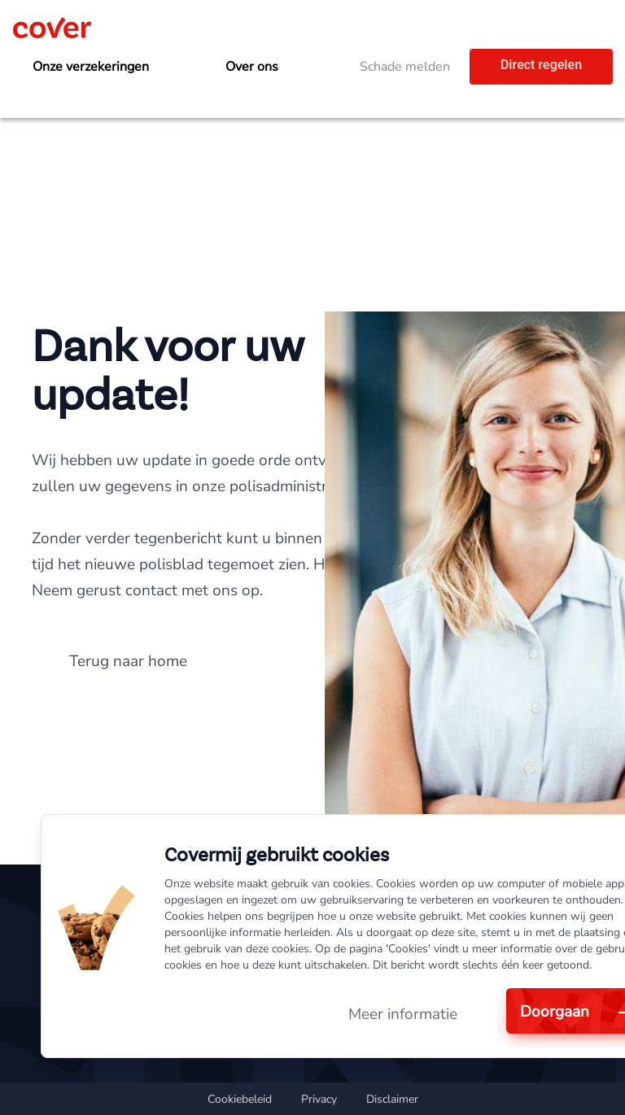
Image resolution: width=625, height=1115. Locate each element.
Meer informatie (402, 1014)
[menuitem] (99, 67)
